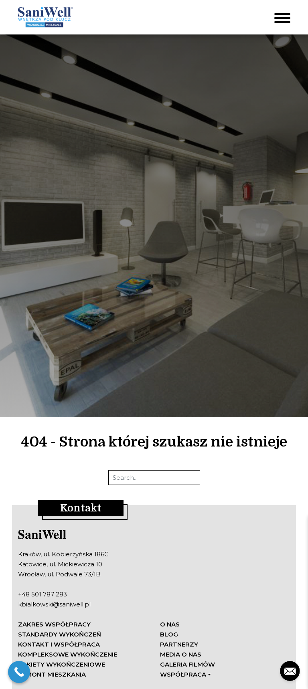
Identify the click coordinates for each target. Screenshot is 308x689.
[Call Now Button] (19, 672)
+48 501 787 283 (42, 594)
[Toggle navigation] (282, 17)
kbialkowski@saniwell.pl (54, 604)
